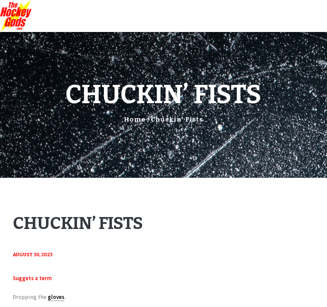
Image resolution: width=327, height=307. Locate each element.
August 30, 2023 (32, 255)
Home (135, 119)
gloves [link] (56, 297)
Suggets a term (32, 278)
